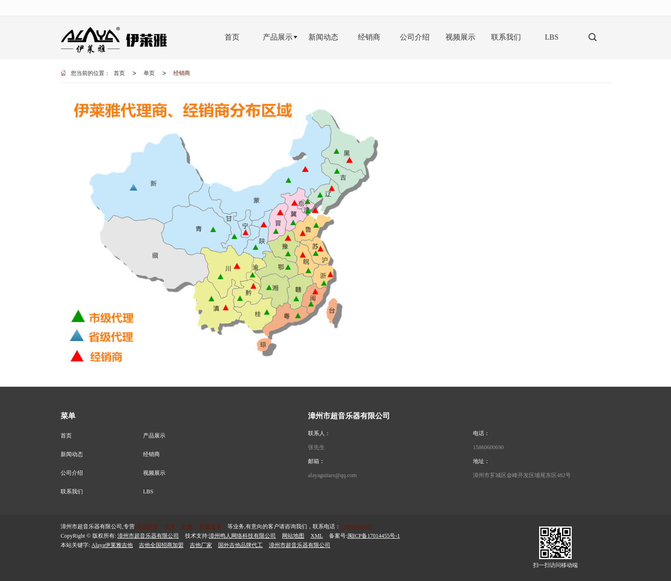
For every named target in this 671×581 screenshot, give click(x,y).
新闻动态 (72, 454)
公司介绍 (72, 473)
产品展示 (154, 435)
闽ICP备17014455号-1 (374, 536)
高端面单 (147, 526)
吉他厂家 (201, 545)
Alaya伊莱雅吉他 (112, 545)
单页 (149, 73)
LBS (148, 491)
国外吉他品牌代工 (240, 545)
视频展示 (154, 473)
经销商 (181, 73)
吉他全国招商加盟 (161, 545)
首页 (119, 73)
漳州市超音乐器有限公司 (148, 536)
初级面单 (210, 526)
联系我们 (72, 491)
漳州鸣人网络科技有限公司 (242, 536)
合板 (187, 526)
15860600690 (488, 447)
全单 (170, 526)
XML (316, 536)
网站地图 (293, 536)
